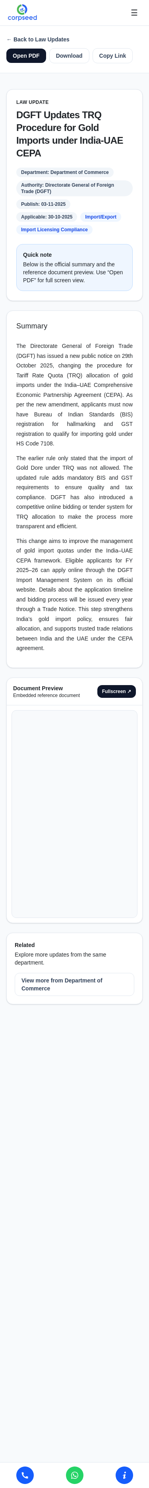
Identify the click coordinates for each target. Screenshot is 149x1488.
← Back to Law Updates (38, 39)
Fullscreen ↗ (116, 691)
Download (69, 56)
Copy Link (112, 56)
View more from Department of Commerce (62, 984)
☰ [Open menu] (134, 12)
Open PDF (26, 56)
